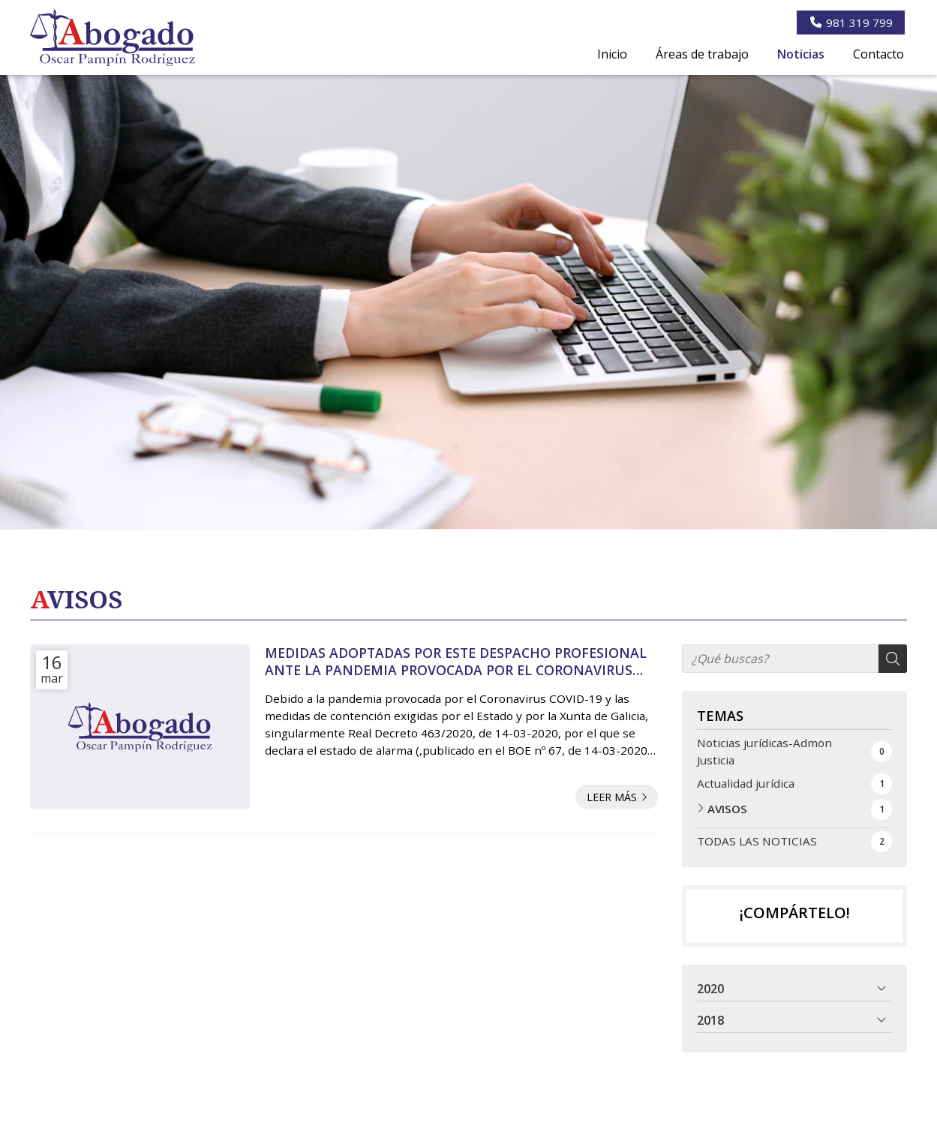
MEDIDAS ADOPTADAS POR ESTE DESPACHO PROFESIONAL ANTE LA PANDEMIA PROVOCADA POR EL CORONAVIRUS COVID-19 (456, 661)
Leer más (612, 797)
